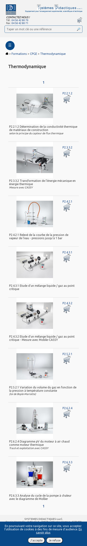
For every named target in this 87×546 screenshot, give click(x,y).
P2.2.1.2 (67, 93)
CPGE (33, 53)
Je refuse (54, 540)
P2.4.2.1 (67, 201)
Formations (19, 53)
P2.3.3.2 (67, 147)
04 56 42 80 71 (20, 23)
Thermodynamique (53, 53)
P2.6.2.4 (67, 408)
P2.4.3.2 (67, 303)
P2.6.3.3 (67, 462)
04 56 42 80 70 (20, 20)
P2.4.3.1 (67, 252)
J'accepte (36, 540)
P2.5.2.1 (67, 354)
